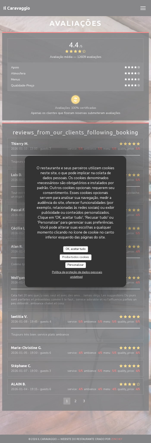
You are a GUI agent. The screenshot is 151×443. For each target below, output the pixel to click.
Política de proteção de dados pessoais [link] (77, 272)
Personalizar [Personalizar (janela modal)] (76, 265)
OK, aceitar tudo (76, 249)
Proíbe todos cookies (75, 257)
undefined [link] (76, 277)
